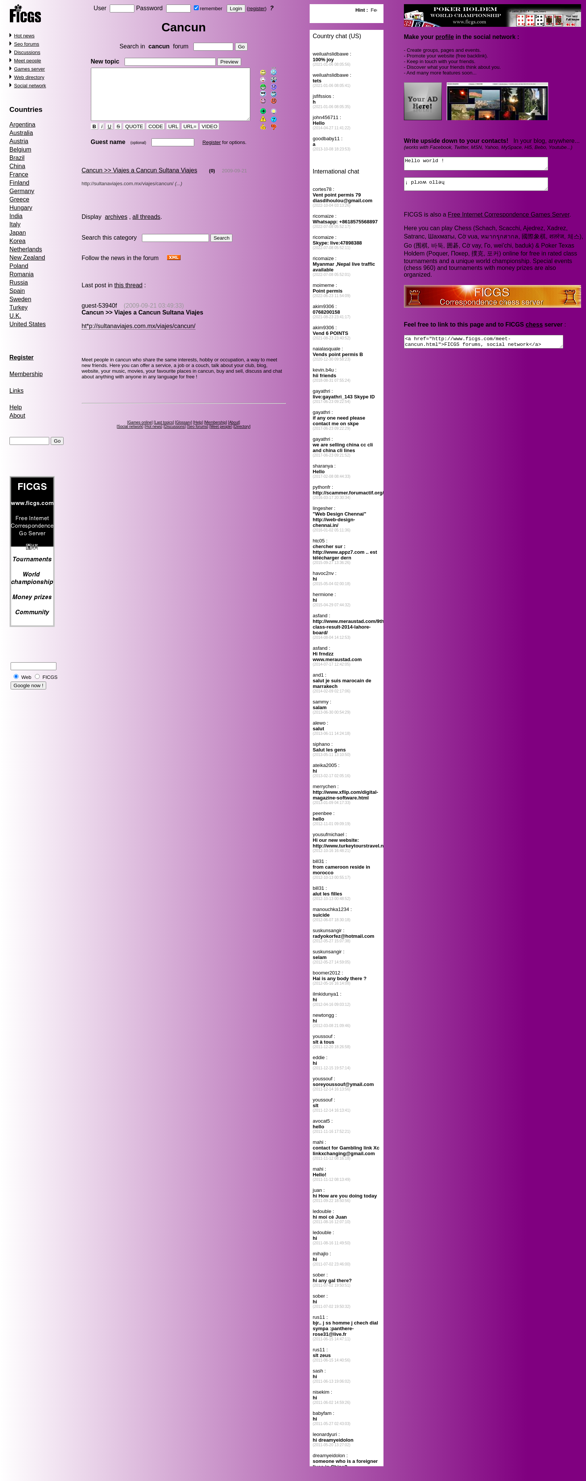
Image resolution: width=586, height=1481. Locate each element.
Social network (30, 85)
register (258, 8)
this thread (128, 294)
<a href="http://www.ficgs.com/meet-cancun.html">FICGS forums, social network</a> (493, 347)
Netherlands (25, 249)
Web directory (29, 77)
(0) (212, 180)
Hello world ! (484, 165)
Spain (17, 291)
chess (534, 329)
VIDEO (203, 136)
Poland (18, 266)
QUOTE (127, 136)
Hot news (24, 36)
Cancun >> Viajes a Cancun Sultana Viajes (139, 180)
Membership (26, 374)
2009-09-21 (234, 180)
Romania (21, 274)
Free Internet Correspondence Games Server (508, 219)
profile (445, 37)
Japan (17, 232)
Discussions (27, 52)
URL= (183, 136)
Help (15, 407)
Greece (19, 199)
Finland (19, 183)
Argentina (22, 124)
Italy (14, 224)
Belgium (20, 149)
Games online (141, 432)
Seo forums (26, 44)
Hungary (20, 207)
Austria (18, 141)
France (18, 174)
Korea (17, 241)
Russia (18, 282)
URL (166, 136)
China (17, 166)
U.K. (15, 316)
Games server (29, 69)
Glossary (185, 432)
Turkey (18, 307)
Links (16, 390)
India (16, 216)
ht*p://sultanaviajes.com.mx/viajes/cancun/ (138, 335)
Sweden (20, 299)
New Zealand (27, 257)
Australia (21, 133)
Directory (243, 436)
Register (205, 152)
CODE (149, 136)
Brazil (17, 158)
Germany (21, 191)
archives (116, 226)
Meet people (27, 61)
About (17, 415)
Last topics (165, 432)
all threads (146, 226)
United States (27, 324)
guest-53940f (99, 315)
